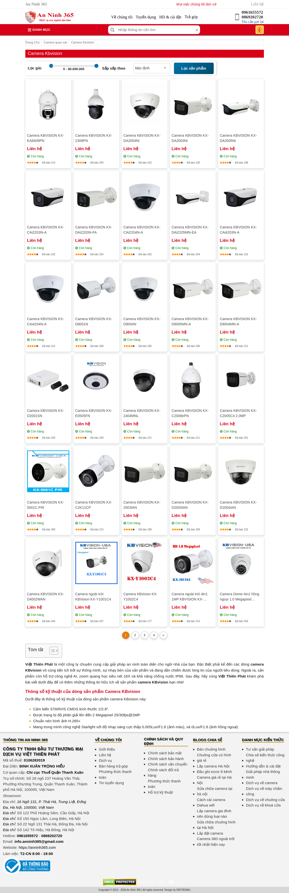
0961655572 (252, 12)
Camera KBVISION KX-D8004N (142, 321)
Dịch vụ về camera (262, 783)
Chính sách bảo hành (166, 759)
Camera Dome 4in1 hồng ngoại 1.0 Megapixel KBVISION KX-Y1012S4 (239, 597)
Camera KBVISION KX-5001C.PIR (45, 505)
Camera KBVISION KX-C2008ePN (190, 413)
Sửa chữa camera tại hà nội (214, 791)
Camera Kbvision (82, 42)
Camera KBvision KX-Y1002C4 (141, 596)
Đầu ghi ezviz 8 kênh (214, 771)
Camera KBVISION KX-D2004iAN (238, 505)
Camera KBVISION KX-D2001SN (45, 413)
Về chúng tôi (121, 17)
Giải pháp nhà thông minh (263, 774)
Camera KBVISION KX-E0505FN (93, 413)
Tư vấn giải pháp (260, 749)
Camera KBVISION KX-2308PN (93, 138)
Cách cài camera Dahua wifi (211, 803)
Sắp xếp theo (113, 68)
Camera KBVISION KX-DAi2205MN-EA (190, 229)
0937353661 (183, 890)
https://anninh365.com (37, 847)
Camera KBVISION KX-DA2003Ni (190, 138)
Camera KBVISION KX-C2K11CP (93, 505)
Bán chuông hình (211, 749)
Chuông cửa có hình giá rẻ (214, 758)
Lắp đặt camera (210, 833)
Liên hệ (257, 4)
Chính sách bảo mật (164, 753)
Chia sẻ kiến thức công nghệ (265, 758)
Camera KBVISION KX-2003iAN (142, 505)
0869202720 (252, 17)
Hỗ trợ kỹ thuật (160, 792)
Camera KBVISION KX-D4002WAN (45, 596)
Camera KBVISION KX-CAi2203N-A (45, 229)
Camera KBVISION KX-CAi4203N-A (238, 229)
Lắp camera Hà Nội (213, 766)
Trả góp (191, 17)
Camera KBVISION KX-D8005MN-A (190, 321)
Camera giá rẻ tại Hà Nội (214, 780)
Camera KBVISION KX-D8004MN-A (238, 321)
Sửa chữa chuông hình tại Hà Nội (216, 825)
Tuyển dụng (146, 17)
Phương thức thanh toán (115, 774)
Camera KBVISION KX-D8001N (93, 321)
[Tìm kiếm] (112, 29)
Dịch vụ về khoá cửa (263, 805)
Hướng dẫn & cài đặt (263, 766)
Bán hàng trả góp (113, 766)
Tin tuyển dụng (111, 783)
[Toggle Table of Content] (51, 650)
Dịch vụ (105, 760)
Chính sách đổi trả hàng (163, 773)
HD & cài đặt (170, 17)
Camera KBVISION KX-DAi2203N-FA (93, 229)
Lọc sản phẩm (193, 68)
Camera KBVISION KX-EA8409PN (45, 138)
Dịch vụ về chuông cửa (265, 800)
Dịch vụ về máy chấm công (264, 791)
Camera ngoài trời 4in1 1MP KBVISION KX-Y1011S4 (190, 597)
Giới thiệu (107, 749)
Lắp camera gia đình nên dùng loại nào (214, 814)
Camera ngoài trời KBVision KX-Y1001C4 (93, 596)
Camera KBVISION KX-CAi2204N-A (142, 229)
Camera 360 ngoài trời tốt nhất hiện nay (216, 842)
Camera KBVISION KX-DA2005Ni (238, 138)
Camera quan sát (55, 42)
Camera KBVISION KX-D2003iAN (190, 505)
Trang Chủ (32, 42)
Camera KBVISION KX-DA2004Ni (142, 138)
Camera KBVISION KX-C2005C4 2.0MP (238, 413)
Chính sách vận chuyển (167, 764)
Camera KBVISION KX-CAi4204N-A (45, 321)
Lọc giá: (35, 68)
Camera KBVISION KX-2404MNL (142, 413)
